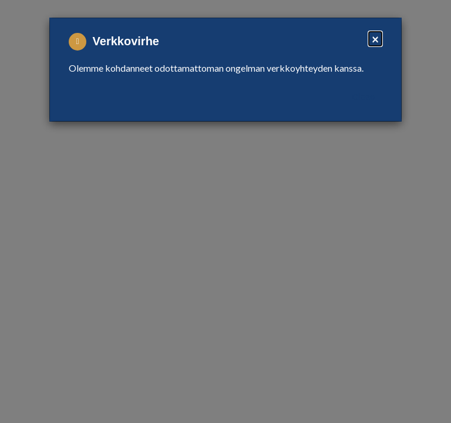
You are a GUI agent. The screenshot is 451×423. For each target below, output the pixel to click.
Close (363, 97)
